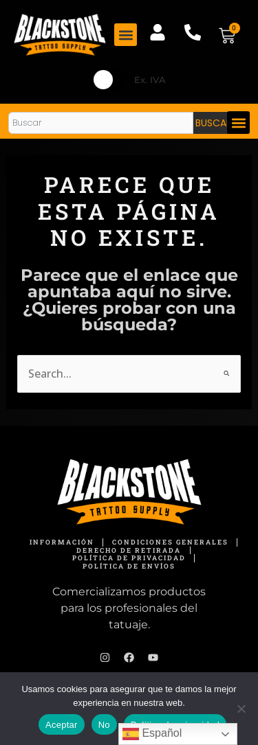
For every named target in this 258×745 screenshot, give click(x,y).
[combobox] (100, 123)
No (104, 725)
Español (152, 734)
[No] (241, 708)
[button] (125, 34)
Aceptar (61, 725)
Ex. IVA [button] (150, 79)
